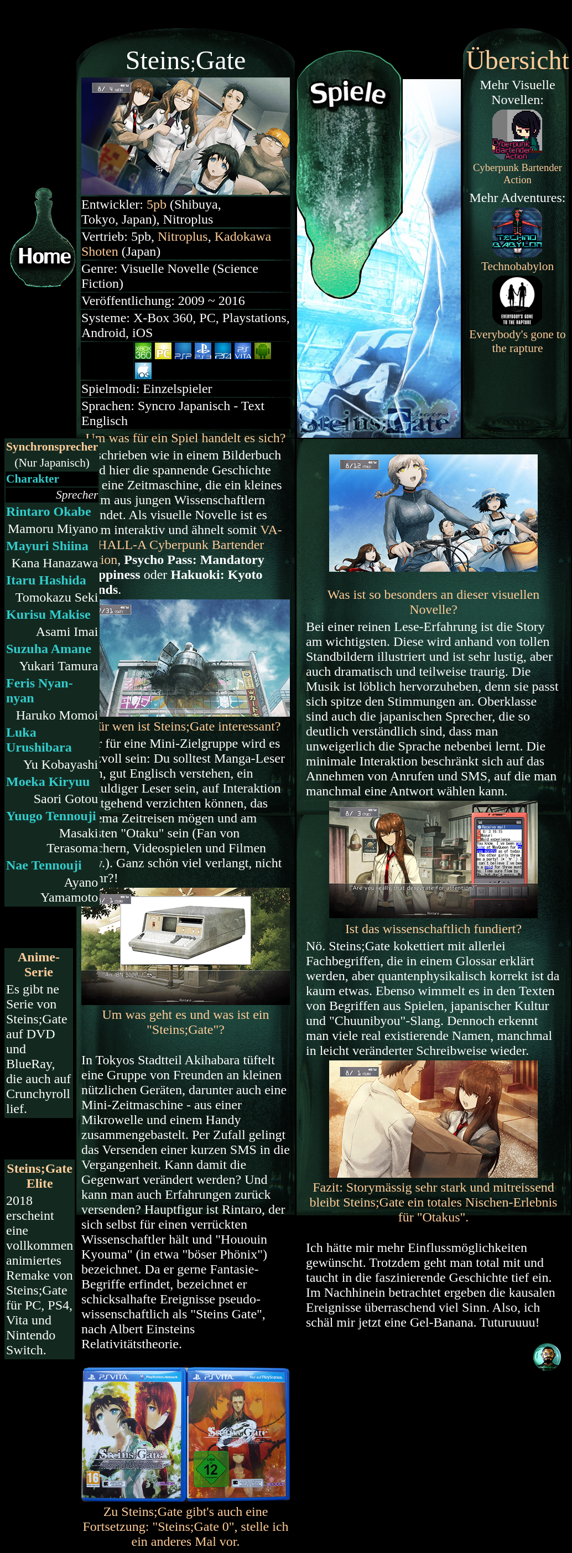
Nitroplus (183, 236)
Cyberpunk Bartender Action (181, 544)
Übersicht (517, 60)
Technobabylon (517, 266)
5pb (157, 204)
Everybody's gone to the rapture (517, 341)
